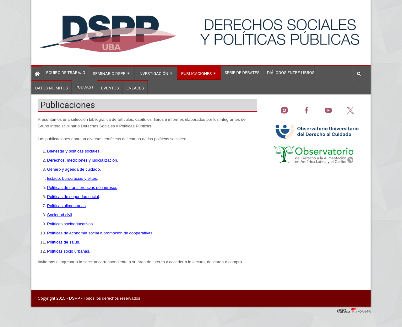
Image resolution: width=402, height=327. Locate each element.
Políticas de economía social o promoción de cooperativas (99, 233)
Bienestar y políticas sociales (73, 151)
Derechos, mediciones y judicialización (82, 160)
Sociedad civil (59, 214)
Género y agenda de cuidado (73, 169)
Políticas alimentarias (66, 205)
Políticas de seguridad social (73, 196)
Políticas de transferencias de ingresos (82, 187)
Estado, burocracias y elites (72, 178)
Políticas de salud (63, 242)
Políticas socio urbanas (68, 251)
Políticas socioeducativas (70, 224)
